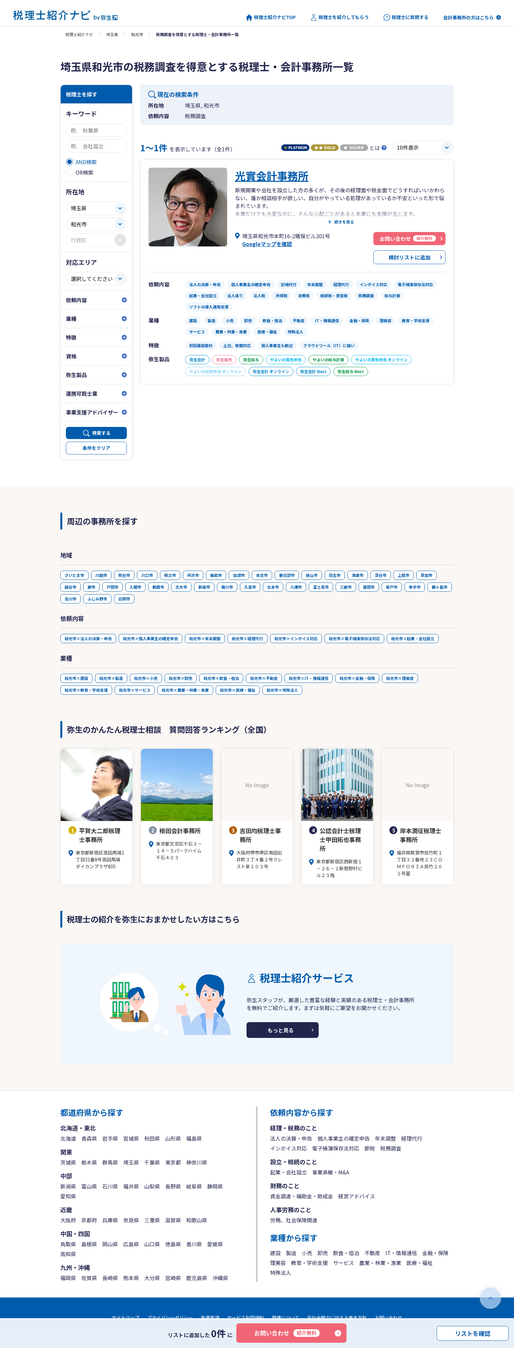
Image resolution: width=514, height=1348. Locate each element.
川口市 (147, 575)
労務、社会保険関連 (293, 1220)
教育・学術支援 (309, 1263)
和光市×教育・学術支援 (86, 690)
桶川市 (227, 587)
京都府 (89, 1220)
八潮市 (296, 587)
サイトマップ (125, 1317)
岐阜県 (194, 1186)
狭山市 (312, 575)
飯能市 (216, 575)
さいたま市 (74, 575)
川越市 (101, 575)
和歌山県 (196, 1220)
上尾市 (403, 575)
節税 (370, 1148)
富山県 (89, 1186)
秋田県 (152, 1138)
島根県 (89, 1244)
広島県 (131, 1244)
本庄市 (262, 575)
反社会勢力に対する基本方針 (337, 1317)
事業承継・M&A (330, 1172)
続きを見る (344, 222)
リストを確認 (472, 1333)
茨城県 (68, 1162)
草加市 (426, 575)
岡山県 (110, 1244)
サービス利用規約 (245, 1317)
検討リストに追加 (409, 257)
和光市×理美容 (400, 678)
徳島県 (173, 1244)
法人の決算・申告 (291, 1138)
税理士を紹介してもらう (339, 17)
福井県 (131, 1186)
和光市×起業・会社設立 (412, 638)
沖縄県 (220, 1278)
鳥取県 (68, 1244)
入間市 (135, 587)
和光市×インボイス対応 (296, 638)
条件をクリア (96, 448)
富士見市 (321, 587)
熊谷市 (124, 575)
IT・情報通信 (401, 1253)
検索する (101, 433)
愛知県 (68, 1196)
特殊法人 (280, 1272)
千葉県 (152, 1162)
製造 (291, 1253)
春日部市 (287, 575)
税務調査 (390, 1148)
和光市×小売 (146, 678)
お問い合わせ (287, 1333)
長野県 (173, 1186)
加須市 (239, 575)
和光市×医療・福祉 (237, 690)
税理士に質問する (406, 17)
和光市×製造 (111, 678)
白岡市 (124, 598)
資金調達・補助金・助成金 (301, 1196)
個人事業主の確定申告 (343, 1138)
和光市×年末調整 (205, 638)
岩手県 (110, 1138)
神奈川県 (196, 1162)
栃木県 (89, 1162)
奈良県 (131, 1220)
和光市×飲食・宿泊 (221, 678)
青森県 (89, 1138)
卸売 (322, 1253)
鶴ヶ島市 (439, 587)
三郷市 (346, 587)
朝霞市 (158, 587)
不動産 (372, 1253)
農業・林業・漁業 (380, 1263)
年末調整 (385, 1138)
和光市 (137, 34)
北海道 (68, 1138)
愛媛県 (215, 1244)
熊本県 (131, 1278)
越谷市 (70, 587)
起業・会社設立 (288, 1172)
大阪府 (68, 1220)
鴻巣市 (358, 575)
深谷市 (380, 575)
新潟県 (68, 1186)
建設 (275, 1253)
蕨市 (91, 587)
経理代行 (411, 1138)
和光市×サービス (134, 690)
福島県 (194, 1138)
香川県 (194, 1244)
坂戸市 (392, 587)
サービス (343, 1263)
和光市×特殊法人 (282, 690)
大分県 (152, 1278)
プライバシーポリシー (170, 1317)
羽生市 (335, 575)
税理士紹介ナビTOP (271, 17)
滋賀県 (173, 1220)
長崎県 (110, 1278)
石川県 (110, 1186)
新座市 (204, 587)
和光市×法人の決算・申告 (88, 638)
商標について (285, 1317)
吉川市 (70, 598)
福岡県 (68, 1278)
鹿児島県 (196, 1278)
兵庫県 (110, 1220)
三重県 (152, 1220)
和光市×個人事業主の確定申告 (150, 638)
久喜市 (250, 587)
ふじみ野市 (97, 598)
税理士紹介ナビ (79, 34)
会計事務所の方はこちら (468, 17)
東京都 (173, 1162)
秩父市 (170, 575)
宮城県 (131, 1138)
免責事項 (210, 1317)
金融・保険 (435, 1253)
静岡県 (215, 1186)
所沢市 (193, 575)
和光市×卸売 (180, 678)
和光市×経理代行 (247, 638)
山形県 (173, 1138)
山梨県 (152, 1186)
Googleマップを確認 (267, 244)
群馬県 (110, 1162)
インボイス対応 (288, 1148)
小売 (307, 1253)
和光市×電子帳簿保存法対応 (354, 638)
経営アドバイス (356, 1196)
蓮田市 (369, 587)
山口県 (152, 1244)
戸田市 (112, 587)
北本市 (273, 587)
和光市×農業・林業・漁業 (185, 690)
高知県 (68, 1254)
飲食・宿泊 (346, 1253)
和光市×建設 (76, 678)
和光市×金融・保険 (357, 678)
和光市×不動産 (264, 678)
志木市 (181, 587)
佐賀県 (89, 1278)
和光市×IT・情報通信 (308, 678)
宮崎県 (173, 1278)
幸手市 (415, 587)
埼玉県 (112, 34)
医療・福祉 (419, 1263)
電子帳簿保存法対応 (335, 1148)
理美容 (278, 1263)
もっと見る (280, 1030)
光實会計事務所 (271, 175)
